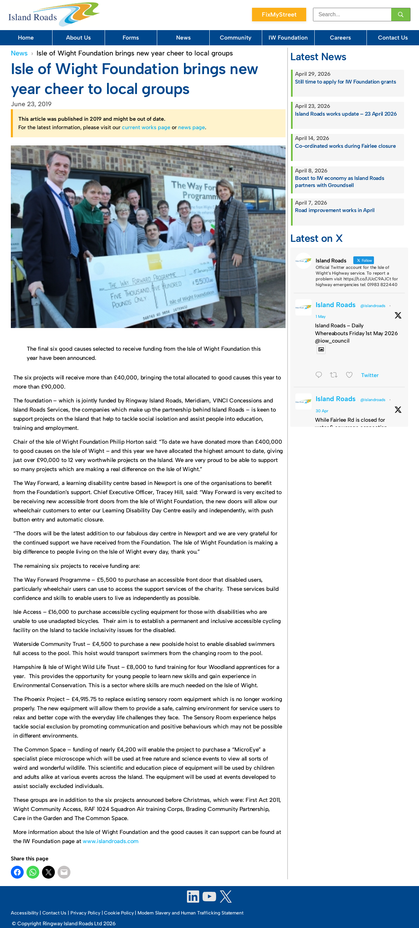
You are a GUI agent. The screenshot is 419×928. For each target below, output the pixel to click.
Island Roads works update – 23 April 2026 (346, 114)
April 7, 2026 (311, 203)
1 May (321, 316)
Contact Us (393, 37)
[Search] (400, 14)
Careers (340, 37)
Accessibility (24, 913)
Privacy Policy (85, 913)
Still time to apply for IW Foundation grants (345, 81)
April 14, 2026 (312, 138)
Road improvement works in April (334, 210)
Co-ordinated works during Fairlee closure (345, 146)
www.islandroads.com (111, 841)
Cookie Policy (118, 913)
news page (191, 127)
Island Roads (336, 305)
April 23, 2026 (312, 106)
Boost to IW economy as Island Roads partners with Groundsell (339, 181)
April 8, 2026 (311, 170)
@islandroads (372, 305)
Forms (131, 37)
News (183, 37)
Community (235, 37)
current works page (146, 127)
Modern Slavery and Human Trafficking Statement (191, 913)
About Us (78, 37)
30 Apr (322, 411)
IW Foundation (288, 37)
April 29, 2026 (313, 74)
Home (26, 37)
